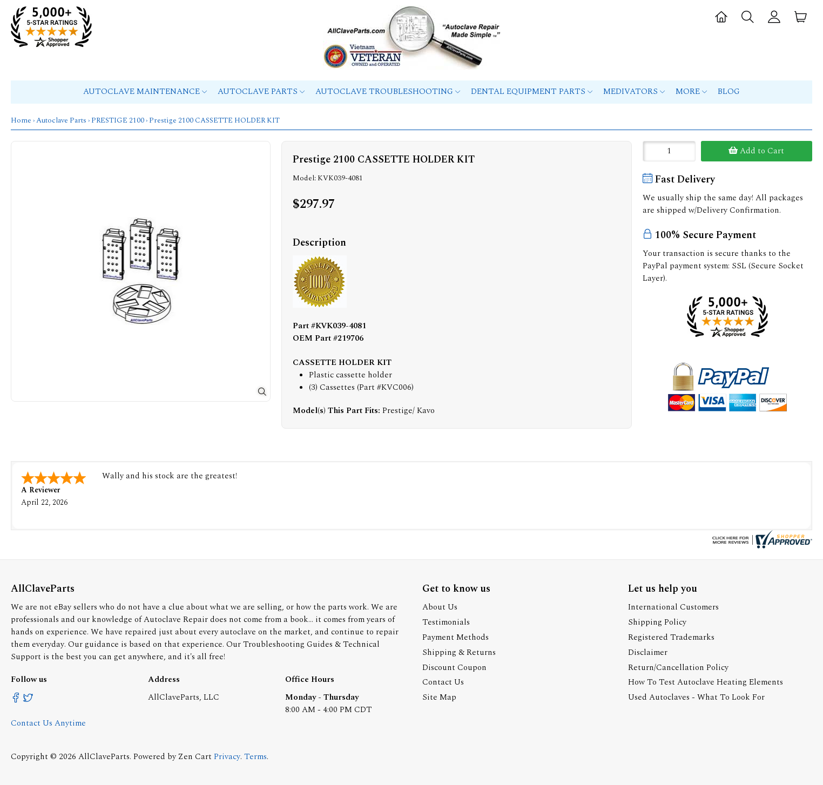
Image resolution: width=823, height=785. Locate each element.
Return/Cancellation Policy (678, 667)
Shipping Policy (657, 622)
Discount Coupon (454, 667)
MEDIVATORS (634, 91)
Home (21, 120)
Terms (255, 756)
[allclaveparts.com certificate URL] (761, 546)
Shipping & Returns (459, 652)
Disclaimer (647, 652)
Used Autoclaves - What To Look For (696, 697)
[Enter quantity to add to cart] (669, 151)
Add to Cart (756, 151)
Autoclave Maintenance (145, 91)
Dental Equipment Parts (531, 91)
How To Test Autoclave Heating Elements (705, 682)
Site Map (439, 697)
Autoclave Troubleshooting (387, 91)
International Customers (673, 607)
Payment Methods (455, 637)
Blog (729, 91)
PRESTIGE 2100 (117, 120)
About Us (439, 607)
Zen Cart (195, 756)
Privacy (227, 756)
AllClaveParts (104, 756)
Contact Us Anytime (48, 723)
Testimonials (446, 622)
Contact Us (443, 682)
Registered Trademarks (671, 637)
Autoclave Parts (261, 91)
